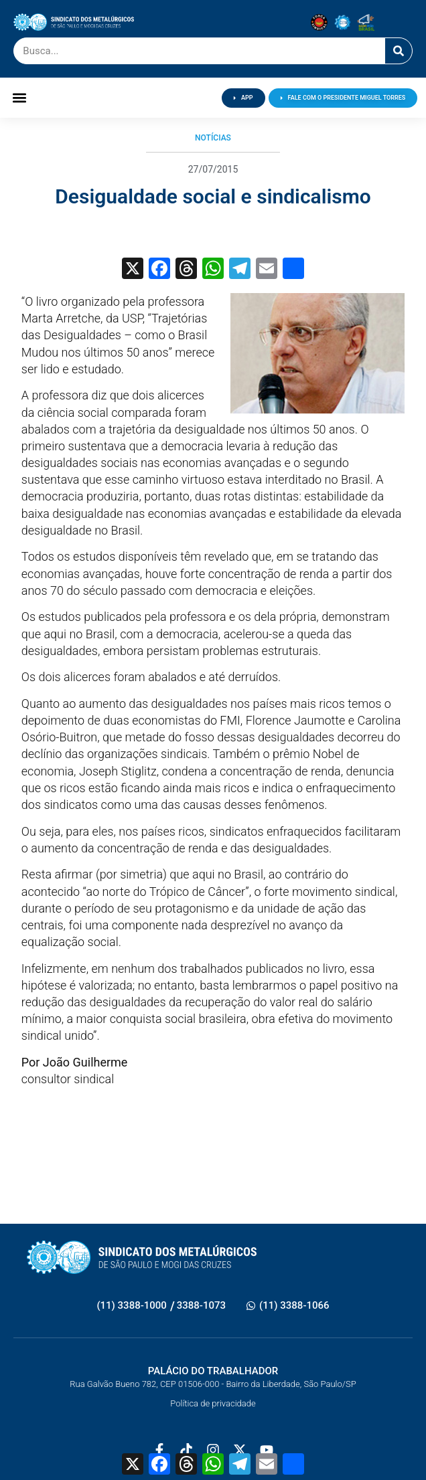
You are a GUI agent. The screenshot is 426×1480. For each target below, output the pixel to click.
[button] (20, 98)
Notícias (213, 138)
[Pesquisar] (398, 51)
